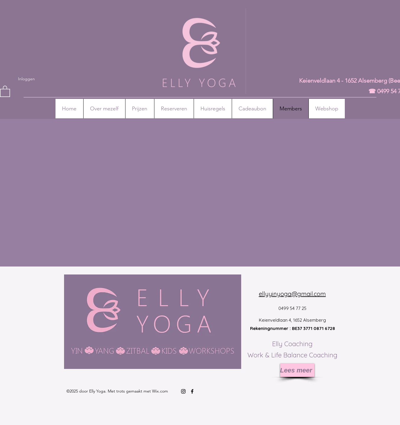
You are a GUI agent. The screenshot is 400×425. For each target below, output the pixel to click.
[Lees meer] (297, 370)
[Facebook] (192, 391)
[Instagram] (183, 391)
